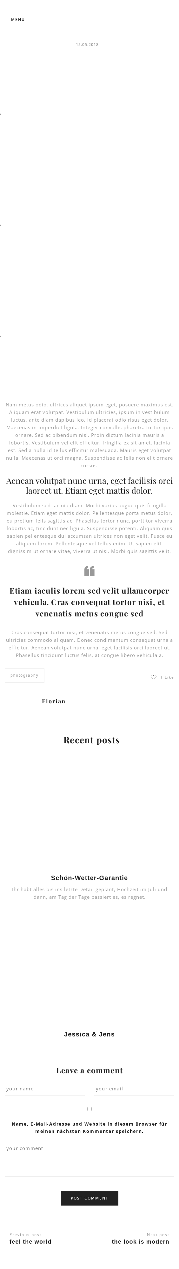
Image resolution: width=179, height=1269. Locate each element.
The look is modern (140, 1242)
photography (24, 675)
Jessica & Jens (89, 1034)
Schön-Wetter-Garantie (89, 877)
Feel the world (31, 1242)
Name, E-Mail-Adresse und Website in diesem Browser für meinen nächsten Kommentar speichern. (89, 1127)
